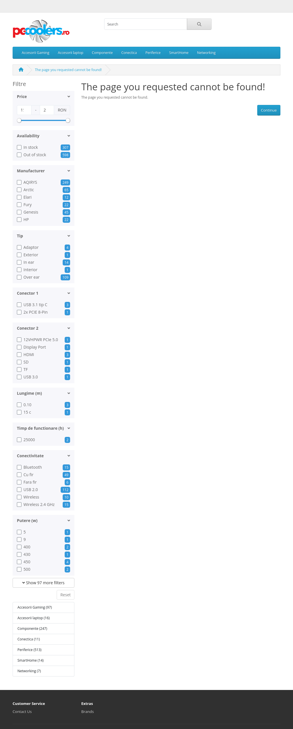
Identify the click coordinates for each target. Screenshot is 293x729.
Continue (269, 110)
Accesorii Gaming (35, 52)
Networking (206, 52)
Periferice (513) (29, 649)
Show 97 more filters (43, 582)
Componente (102, 52)
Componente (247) (32, 628)
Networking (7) (29, 671)
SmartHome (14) (30, 660)
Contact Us (22, 711)
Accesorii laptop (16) (33, 617)
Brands (87, 711)
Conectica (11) (28, 639)
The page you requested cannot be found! (68, 69)
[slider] (19, 120)
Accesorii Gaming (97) (34, 607)
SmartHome (178, 52)
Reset (65, 594)
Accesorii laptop (70, 52)
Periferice (153, 52)
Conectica (129, 52)
